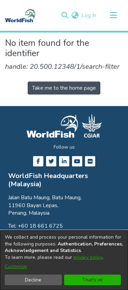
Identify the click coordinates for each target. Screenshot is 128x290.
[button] (64, 15)
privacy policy (87, 257)
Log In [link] (89, 15)
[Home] (20, 15)
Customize (16, 266)
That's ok (92, 280)
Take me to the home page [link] (64, 88)
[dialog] (64, 260)
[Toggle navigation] (113, 15)
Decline (33, 280)
